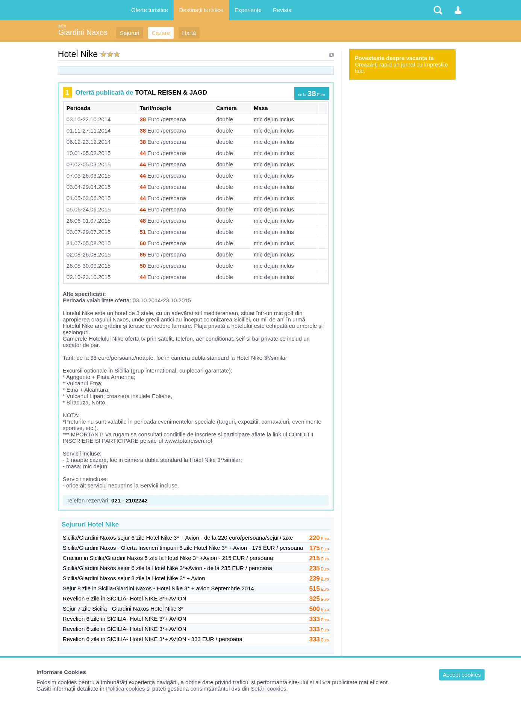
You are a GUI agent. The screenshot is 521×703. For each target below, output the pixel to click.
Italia (62, 26)
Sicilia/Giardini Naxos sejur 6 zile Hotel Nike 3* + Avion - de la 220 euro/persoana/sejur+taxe (178, 537)
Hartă (189, 33)
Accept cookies (462, 674)
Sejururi (129, 33)
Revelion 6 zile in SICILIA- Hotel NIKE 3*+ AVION (124, 598)
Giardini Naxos (83, 32)
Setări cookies (268, 688)
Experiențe (248, 10)
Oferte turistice (149, 10)
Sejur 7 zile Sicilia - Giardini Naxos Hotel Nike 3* (123, 608)
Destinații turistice (201, 10)
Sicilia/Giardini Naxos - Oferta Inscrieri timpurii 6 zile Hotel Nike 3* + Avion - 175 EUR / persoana (183, 548)
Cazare (160, 33)
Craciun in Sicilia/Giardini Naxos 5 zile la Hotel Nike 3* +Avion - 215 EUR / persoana (168, 558)
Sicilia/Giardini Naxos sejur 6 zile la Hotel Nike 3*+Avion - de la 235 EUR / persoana (167, 568)
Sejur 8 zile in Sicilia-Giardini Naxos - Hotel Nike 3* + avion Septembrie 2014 (158, 588)
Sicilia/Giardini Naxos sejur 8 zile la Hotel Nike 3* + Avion (134, 578)
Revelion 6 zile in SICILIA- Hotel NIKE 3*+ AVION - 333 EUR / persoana (152, 639)
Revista (282, 10)
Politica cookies (125, 688)
